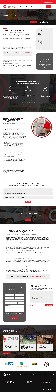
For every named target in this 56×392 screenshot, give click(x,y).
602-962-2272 (48, 2)
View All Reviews (48, 305)
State (11, 302)
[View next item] (31, 305)
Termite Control (41, 374)
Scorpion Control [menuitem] (36, 6)
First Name (5, 294)
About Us (21, 374)
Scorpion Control (35, 374)
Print (47, 67)
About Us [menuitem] (23, 6)
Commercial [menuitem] (32, 6)
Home (18, 374)
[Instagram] (7, 389)
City (4, 302)
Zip (17, 302)
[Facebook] (3, 389)
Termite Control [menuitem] (42, 6)
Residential (26, 374)
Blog (36, 1)
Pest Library (19, 1)
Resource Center (31, 1)
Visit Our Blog (6, 353)
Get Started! (33, 22)
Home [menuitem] (21, 6)
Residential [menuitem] (28, 6)
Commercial (30, 374)
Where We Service (25, 1)
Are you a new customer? (7, 305)
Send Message (13, 318)
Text (42, 67)
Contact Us (48, 6)
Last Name (15, 294)
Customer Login (40, 1)
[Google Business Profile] (5, 389)
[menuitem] (45, 33)
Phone (4, 297)
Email (45, 67)
